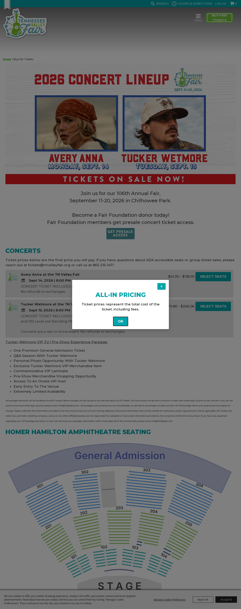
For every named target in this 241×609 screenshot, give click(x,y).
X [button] (161, 286)
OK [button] (120, 321)
